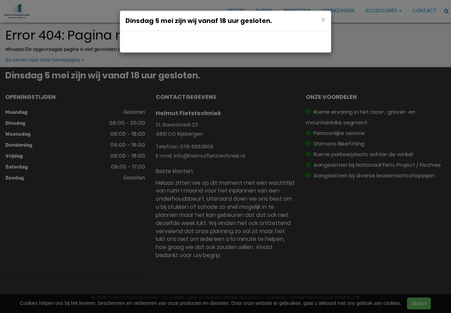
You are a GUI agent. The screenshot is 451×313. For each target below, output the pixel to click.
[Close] (323, 19)
